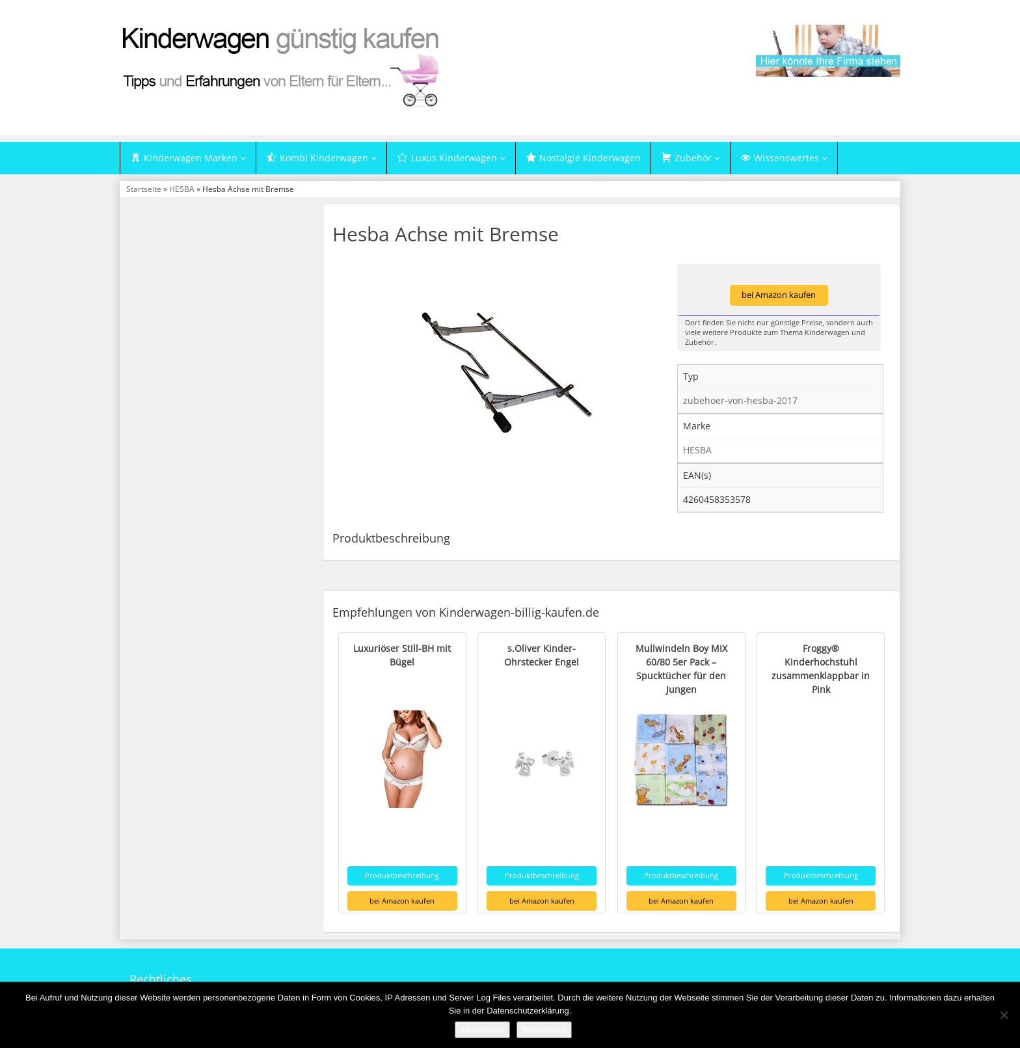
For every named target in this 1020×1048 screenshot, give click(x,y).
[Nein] (1003, 1014)
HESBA (182, 189)
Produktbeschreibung (402, 875)
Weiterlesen (544, 1029)
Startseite (143, 189)
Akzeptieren (482, 1029)
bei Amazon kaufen (779, 295)
